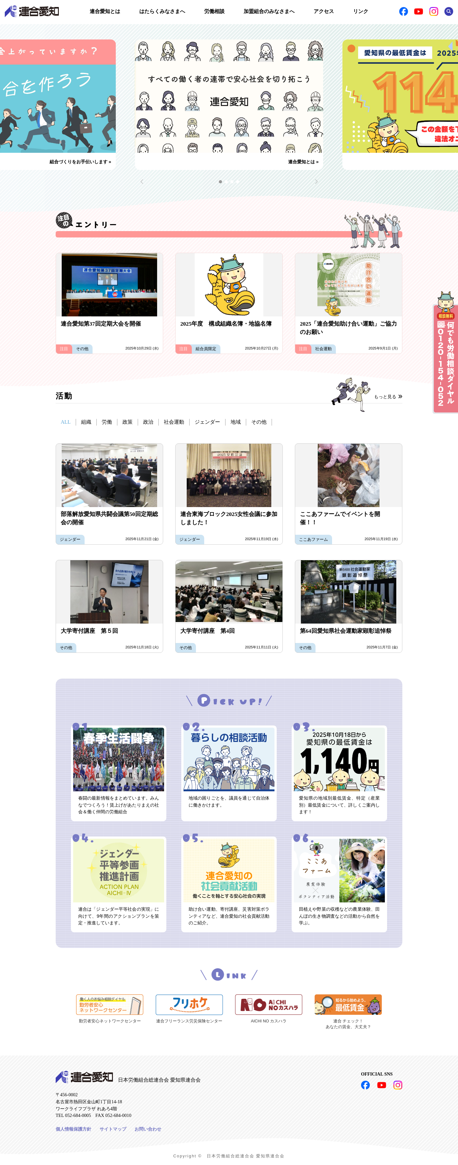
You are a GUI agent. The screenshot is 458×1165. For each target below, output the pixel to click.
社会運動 (174, 422)
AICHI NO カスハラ (269, 1021)
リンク (360, 11)
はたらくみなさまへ (162, 11)
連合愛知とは (105, 11)
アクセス (324, 11)
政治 (148, 422)
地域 (236, 422)
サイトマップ (113, 1129)
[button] (220, 181)
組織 (86, 422)
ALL (66, 422)
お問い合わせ (148, 1129)
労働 (107, 422)
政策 (127, 422)
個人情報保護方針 (73, 1129)
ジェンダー (207, 422)
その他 (259, 422)
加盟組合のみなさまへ (269, 11)
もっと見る (388, 396)
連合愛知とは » (303, 161)
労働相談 (214, 11)
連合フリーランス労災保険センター (189, 1021)
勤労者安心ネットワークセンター (110, 1021)
